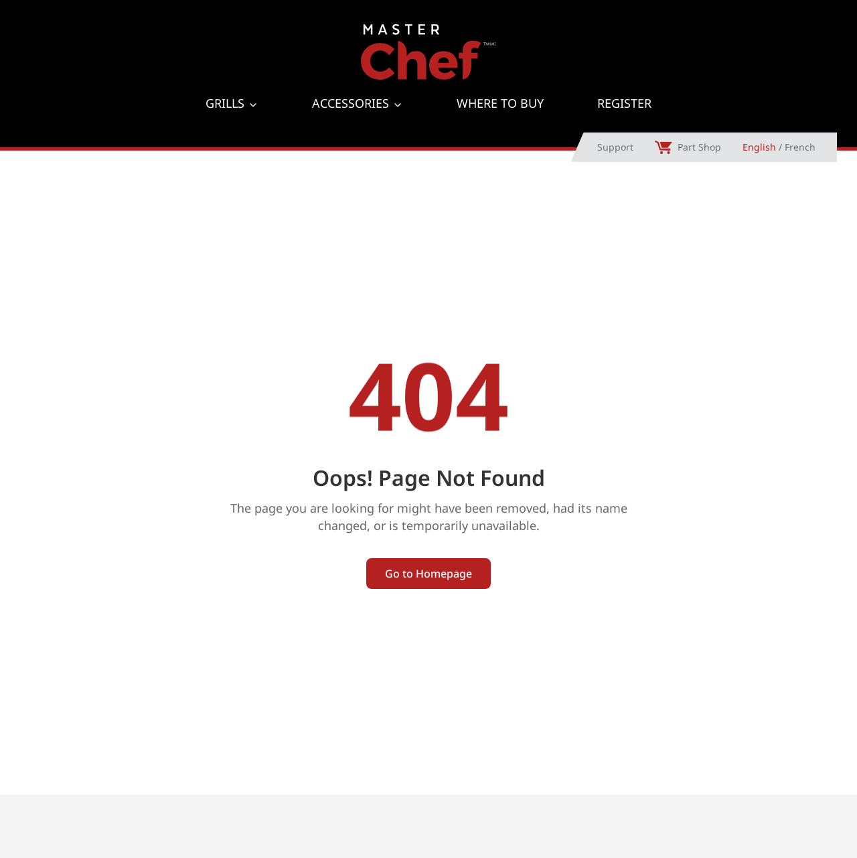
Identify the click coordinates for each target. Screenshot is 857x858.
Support (615, 169)
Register (624, 120)
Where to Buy (500, 120)
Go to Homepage (428, 595)
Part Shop (688, 170)
